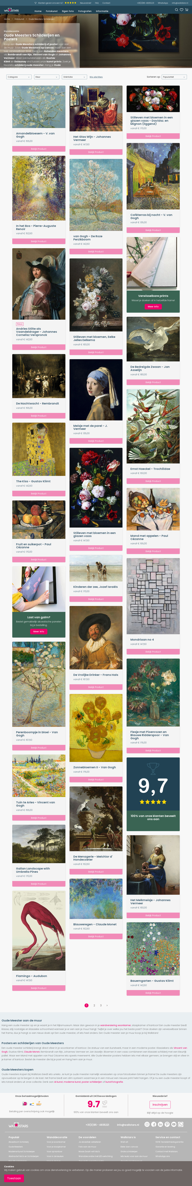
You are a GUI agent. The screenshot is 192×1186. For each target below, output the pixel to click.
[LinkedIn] (160, 1126)
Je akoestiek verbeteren (90, 1142)
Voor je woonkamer (56, 1142)
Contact (106, 3)
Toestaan (14, 1178)
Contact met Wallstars (166, 1151)
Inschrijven (160, 1105)
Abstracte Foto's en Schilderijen (24, 1156)
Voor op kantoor (54, 1151)
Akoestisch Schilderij (19, 1142)
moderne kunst (72, 1081)
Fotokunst (52, 11)
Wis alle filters (96, 77)
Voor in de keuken (55, 1156)
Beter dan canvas (129, 1146)
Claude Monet (32, 1051)
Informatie (102, 11)
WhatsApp (163, 3)
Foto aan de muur (87, 1146)
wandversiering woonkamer (115, 1025)
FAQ (97, 3)
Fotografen (85, 11)
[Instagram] (147, 1126)
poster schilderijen (92, 1081)
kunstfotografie (114, 1081)
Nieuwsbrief (85, 3)
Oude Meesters (16, 1146)
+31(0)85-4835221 (145, 3)
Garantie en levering (165, 1146)
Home (38, 11)
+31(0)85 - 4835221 (97, 1125)
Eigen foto (68, 11)
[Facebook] (153, 1126)
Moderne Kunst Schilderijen (22, 1151)
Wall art (124, 1142)
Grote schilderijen (129, 1151)
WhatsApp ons (162, 1156)
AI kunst (58, 1081)
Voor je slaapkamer (56, 1146)
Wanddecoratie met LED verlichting (96, 1156)
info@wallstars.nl (180, 3)
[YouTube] (173, 1126)
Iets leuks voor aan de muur (134, 1156)
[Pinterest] (167, 1126)
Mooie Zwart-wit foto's (89, 1151)
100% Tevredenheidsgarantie (169, 1142)
